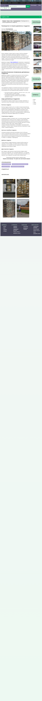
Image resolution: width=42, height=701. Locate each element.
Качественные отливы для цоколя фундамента (20, 164)
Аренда (34, 103)
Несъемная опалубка (5, 166)
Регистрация (33, 5)
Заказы (34, 102)
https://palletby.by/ (14, 62)
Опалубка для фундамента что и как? (17, 166)
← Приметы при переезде (7, 158)
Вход (40, 5)
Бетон (34, 99)
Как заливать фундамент (6, 164)
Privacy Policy (3, 5)
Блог (34, 100)
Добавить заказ (16, 233)
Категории (25, 226)
